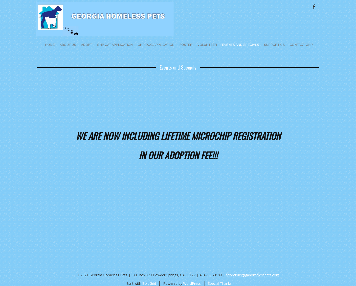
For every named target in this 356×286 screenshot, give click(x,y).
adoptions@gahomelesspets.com (252, 275)
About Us (68, 45)
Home (50, 45)
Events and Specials (240, 45)
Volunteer (207, 45)
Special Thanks (220, 283)
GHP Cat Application (115, 45)
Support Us (274, 45)
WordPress (192, 283)
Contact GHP (301, 45)
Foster (186, 45)
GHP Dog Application (156, 45)
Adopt (86, 45)
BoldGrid (149, 283)
